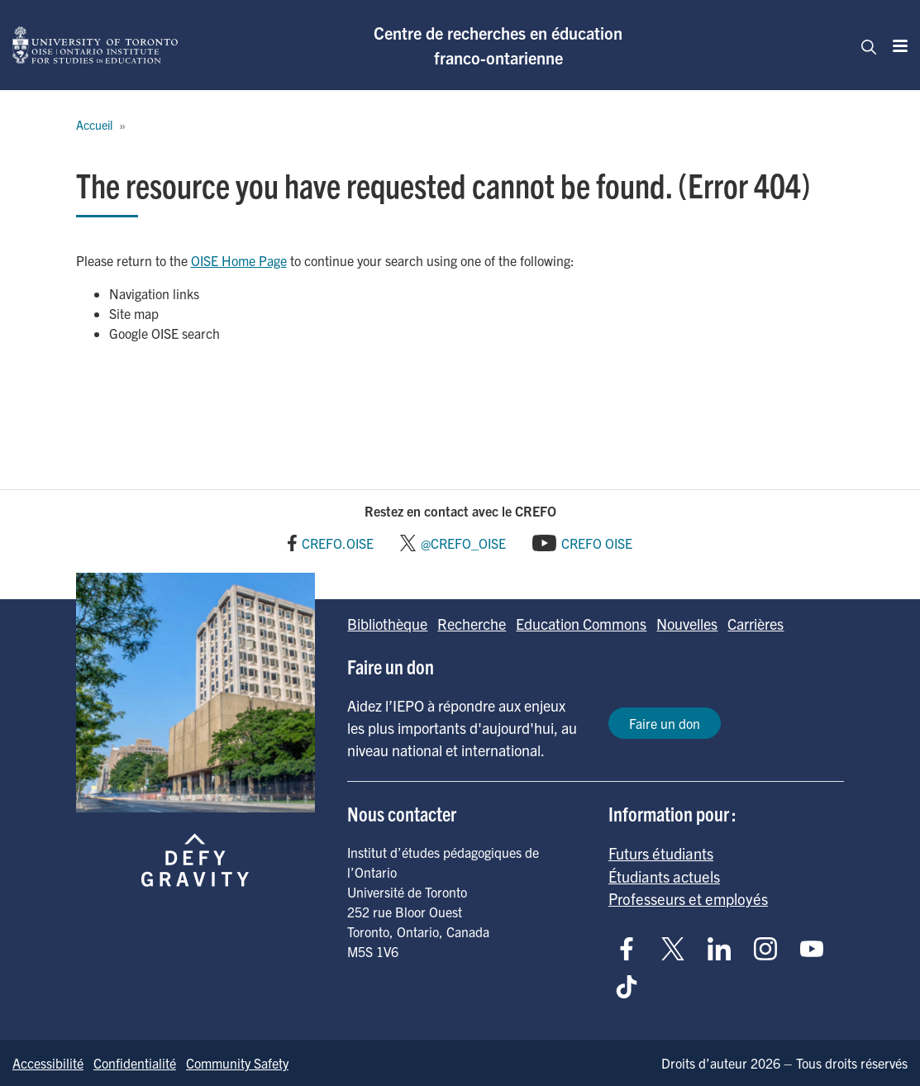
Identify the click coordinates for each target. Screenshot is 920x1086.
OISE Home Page (239, 260)
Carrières (755, 623)
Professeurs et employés (688, 898)
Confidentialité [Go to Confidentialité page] (134, 1063)
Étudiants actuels (664, 876)
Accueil (94, 124)
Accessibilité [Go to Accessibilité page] (47, 1063)
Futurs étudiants (660, 853)
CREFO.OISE (338, 543)
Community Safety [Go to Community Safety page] (237, 1063)
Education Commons (581, 623)
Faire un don (664, 723)
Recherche (471, 623)
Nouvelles (686, 623)
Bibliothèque (387, 623)
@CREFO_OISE (463, 543)
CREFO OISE (596, 543)
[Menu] (895, 45)
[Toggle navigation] (863, 45)
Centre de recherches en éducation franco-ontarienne (498, 45)
